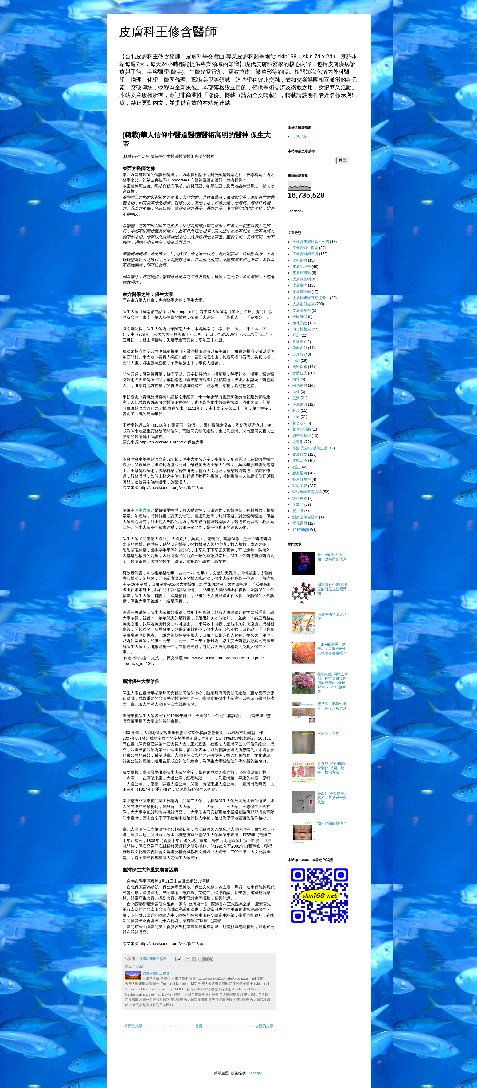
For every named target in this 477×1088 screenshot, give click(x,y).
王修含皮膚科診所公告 (310, 242)
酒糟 (296, 379)
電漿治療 (299, 460)
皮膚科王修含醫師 (168, 31)
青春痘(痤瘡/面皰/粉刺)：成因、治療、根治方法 (331, 767)
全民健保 (299, 316)
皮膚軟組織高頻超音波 (310, 298)
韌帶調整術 (301, 436)
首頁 (198, 1026)
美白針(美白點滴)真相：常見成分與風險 (332, 798)
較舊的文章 (264, 1026)
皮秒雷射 (299, 260)
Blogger (255, 1073)
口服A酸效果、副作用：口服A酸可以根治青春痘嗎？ (332, 648)
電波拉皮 (299, 454)
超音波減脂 (301, 429)
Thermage (300, 529)
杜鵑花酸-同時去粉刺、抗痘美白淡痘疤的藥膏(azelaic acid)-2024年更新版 (332, 683)
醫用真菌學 (301, 479)
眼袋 (296, 410)
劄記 (139, 966)
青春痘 (297, 342)
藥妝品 (297, 504)
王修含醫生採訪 (305, 248)
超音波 (297, 423)
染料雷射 (299, 348)
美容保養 (299, 367)
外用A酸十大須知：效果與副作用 (332, 556)
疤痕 (296, 360)
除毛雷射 (299, 385)
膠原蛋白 (299, 473)
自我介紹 (299, 136)
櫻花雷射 (299, 523)
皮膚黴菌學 (301, 310)
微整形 (297, 442)
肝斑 (296, 335)
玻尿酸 (297, 354)
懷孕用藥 (299, 498)
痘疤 (296, 417)
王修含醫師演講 (305, 254)
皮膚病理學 (301, 292)
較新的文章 (133, 1026)
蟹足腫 (297, 511)
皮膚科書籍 (301, 273)
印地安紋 (299, 323)
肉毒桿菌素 (301, 329)
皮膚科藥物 (301, 279)
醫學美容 (299, 486)
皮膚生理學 (301, 266)
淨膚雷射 (299, 404)
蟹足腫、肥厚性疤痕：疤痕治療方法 (332, 706)
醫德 (182, 156)
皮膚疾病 (299, 285)
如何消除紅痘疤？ (332, 823)
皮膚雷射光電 (303, 304)
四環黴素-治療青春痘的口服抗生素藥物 (332, 588)
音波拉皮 (299, 373)
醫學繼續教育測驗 (307, 492)
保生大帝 (194, 300)
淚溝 (296, 398)
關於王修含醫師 (305, 517)
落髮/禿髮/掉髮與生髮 (310, 448)
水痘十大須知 (328, 733)
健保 (296, 392)
